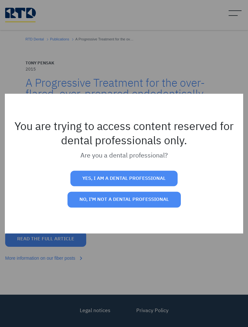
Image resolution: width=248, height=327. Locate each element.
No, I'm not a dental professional (124, 199)
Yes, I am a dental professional (124, 178)
